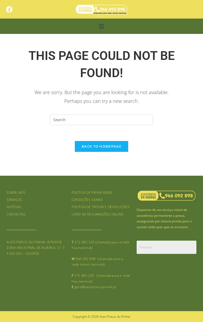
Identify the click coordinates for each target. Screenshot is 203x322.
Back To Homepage (101, 146)
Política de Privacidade (92, 192)
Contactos (16, 214)
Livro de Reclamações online (97, 214)
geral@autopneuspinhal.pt (95, 287)
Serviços (14, 199)
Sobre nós (16, 192)
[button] (101, 26)
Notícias (14, 207)
